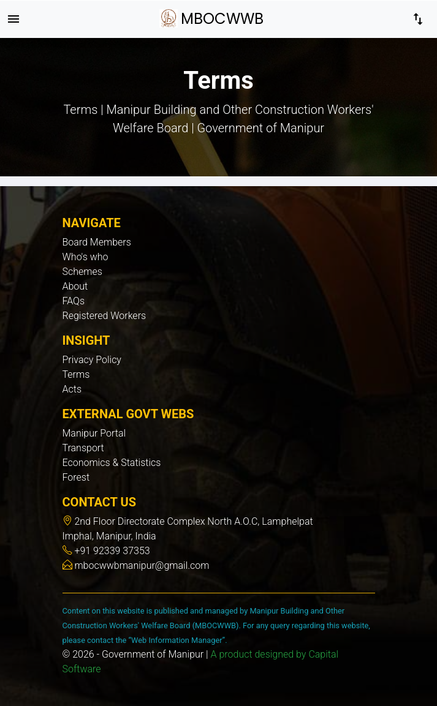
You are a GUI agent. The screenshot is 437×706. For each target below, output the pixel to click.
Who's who (85, 257)
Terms (76, 374)
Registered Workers (104, 315)
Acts (72, 389)
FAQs (74, 301)
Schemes (82, 271)
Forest (76, 477)
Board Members (97, 242)
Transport (83, 448)
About (75, 286)
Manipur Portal (94, 433)
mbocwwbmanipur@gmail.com (141, 565)
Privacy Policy (92, 360)
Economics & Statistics (112, 462)
